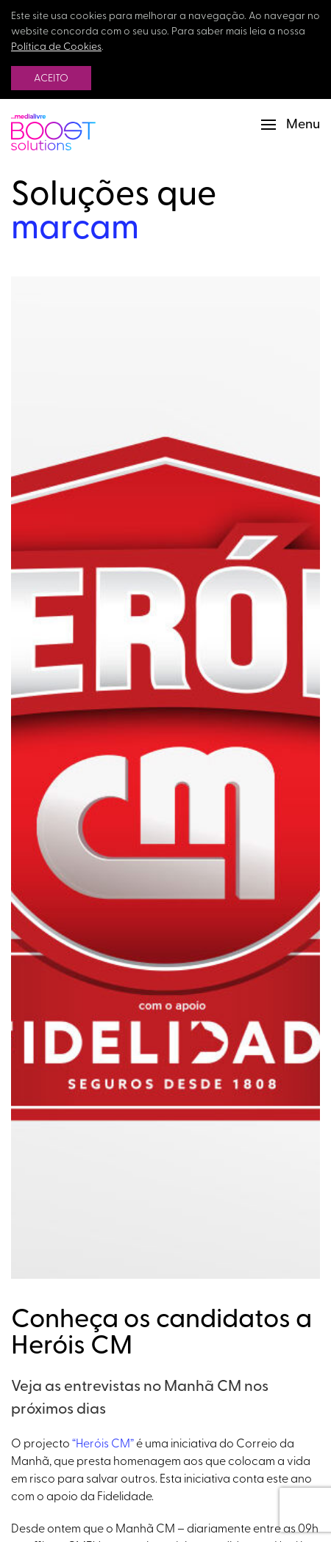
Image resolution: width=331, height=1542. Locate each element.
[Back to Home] (53, 124)
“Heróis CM (101, 1444)
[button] (291, 124)
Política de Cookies (56, 47)
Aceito (51, 78)
